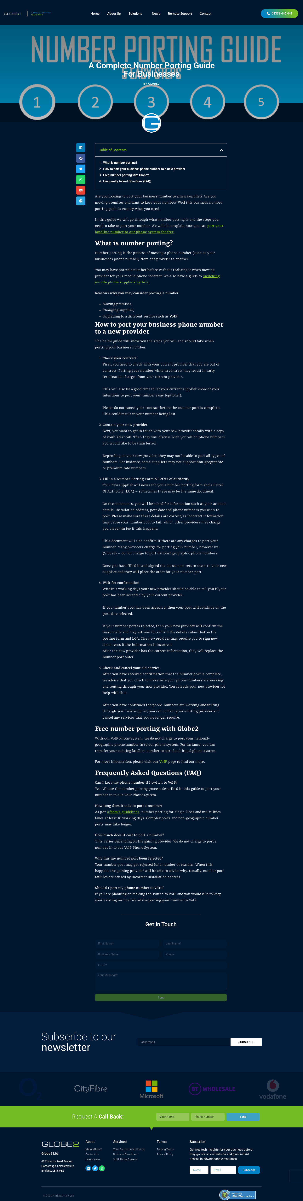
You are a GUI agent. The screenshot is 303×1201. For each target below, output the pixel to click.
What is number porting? (120, 163)
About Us (114, 13)
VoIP (174, 316)
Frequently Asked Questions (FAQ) (127, 181)
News (156, 13)
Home (95, 13)
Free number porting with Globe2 (126, 175)
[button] (80, 147)
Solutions (136, 13)
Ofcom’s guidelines (123, 812)
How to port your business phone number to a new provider (144, 169)
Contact (205, 13)
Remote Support (180, 13)
